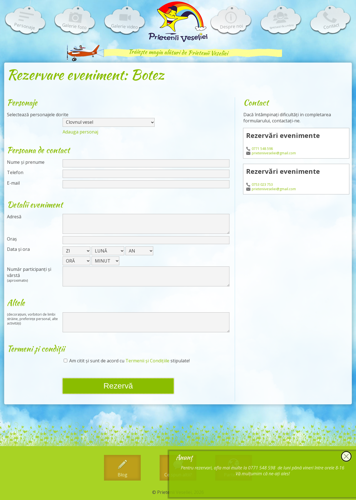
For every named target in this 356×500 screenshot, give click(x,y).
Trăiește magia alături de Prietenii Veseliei (178, 52)
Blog (122, 475)
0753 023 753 (262, 184)
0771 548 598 (262, 149)
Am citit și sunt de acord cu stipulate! (127, 361)
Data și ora (18, 249)
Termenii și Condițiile (147, 361)
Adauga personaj (80, 132)
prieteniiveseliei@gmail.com (274, 153)
